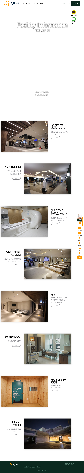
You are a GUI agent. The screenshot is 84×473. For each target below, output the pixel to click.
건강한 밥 (79, 250)
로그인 (69, 3)
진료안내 (79, 240)
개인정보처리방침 (29, 463)
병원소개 (22, 3)
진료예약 (79, 225)
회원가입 (64, 3)
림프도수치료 (35, 3)
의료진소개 (79, 245)
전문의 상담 (80, 230)
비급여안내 (39, 463)
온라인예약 (76, 3)
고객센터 (41, 3)
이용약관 (35, 463)
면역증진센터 (28, 3)
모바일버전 (44, 463)
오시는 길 (79, 255)
